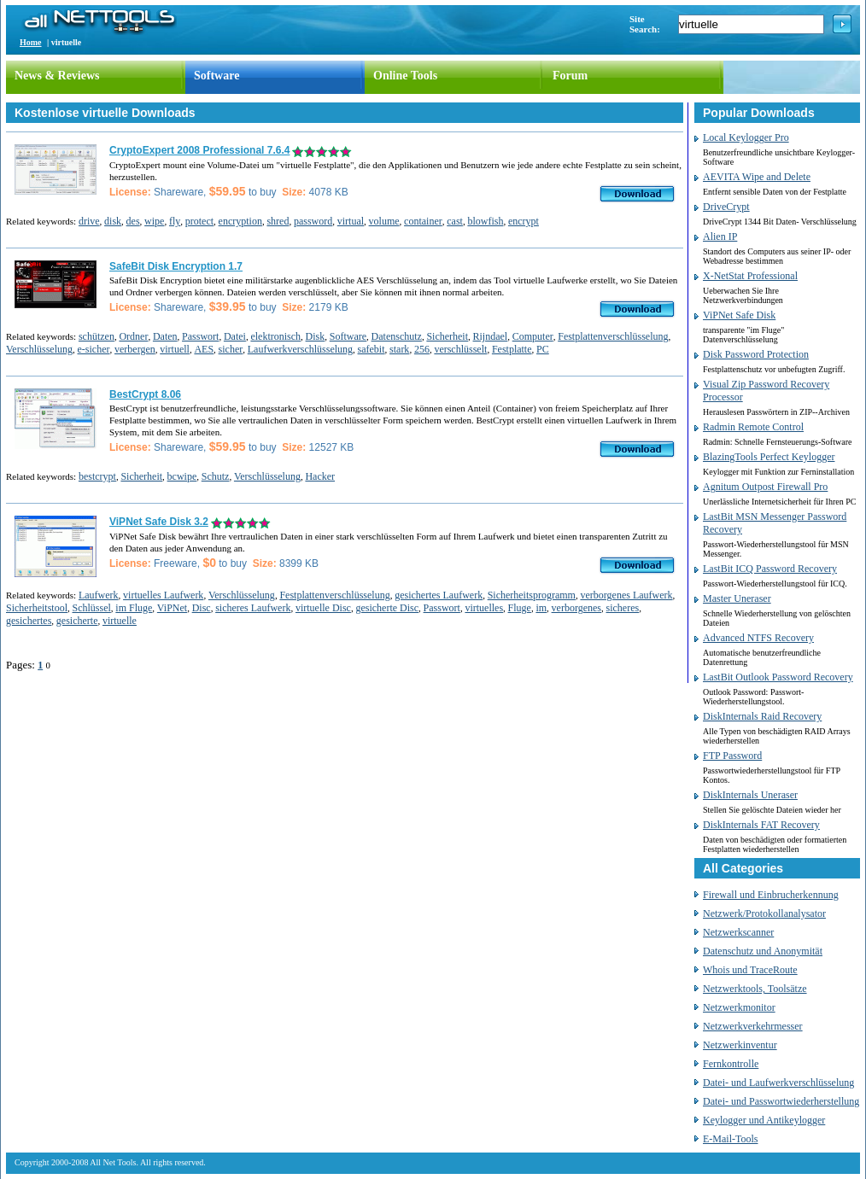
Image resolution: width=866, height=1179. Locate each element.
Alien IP (720, 236)
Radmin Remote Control (753, 427)
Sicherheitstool (36, 608)
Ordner (133, 336)
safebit (371, 349)
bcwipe (182, 476)
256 (422, 349)
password (313, 221)
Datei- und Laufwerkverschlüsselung (778, 1083)
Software (216, 75)
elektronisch (275, 336)
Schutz (216, 476)
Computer (532, 336)
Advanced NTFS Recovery (758, 638)
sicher (231, 349)
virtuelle (119, 621)
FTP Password (732, 756)
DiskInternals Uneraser (750, 795)
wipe (154, 221)
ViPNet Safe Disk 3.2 (158, 522)
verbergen (134, 349)
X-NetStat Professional (750, 276)
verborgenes (576, 608)
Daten (165, 336)
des (133, 221)
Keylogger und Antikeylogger (764, 1120)
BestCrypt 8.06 (145, 394)
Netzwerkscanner (738, 932)
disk (112, 221)
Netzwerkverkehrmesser (753, 1026)
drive (89, 221)
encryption (240, 221)
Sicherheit (447, 336)
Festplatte (512, 349)
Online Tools (405, 75)
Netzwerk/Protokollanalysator (764, 913)
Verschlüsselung (39, 349)
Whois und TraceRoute (750, 970)
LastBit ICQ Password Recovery (770, 569)
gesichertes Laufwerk (439, 595)
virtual (350, 221)
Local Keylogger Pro (746, 137)
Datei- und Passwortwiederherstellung (781, 1101)
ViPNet (172, 608)
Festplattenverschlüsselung (613, 336)
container (423, 221)
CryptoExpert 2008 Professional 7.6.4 (199, 150)
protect (199, 221)
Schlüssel (92, 608)
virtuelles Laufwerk (163, 595)
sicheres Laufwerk (252, 608)
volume (384, 221)
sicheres (623, 608)
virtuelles (484, 608)
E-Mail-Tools (730, 1139)
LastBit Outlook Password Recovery (778, 677)
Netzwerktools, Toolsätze (755, 989)
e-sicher (94, 349)
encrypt (523, 221)
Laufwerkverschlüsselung (300, 349)
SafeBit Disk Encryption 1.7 (176, 266)
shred (277, 221)
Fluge (519, 608)
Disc (201, 608)
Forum (570, 75)
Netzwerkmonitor (739, 1007)
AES (204, 349)
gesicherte (77, 621)
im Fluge (133, 608)
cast (455, 221)
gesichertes (28, 621)
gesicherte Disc (386, 608)
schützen (96, 336)
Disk (315, 336)
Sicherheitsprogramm (532, 595)
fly (174, 221)
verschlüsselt (460, 349)
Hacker (320, 476)
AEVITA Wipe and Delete (756, 177)
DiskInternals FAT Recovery (761, 825)
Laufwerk (99, 595)
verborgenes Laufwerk (626, 595)
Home (31, 42)
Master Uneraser (737, 598)
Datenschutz (397, 336)
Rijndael (490, 336)
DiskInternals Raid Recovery (762, 716)
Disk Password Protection (756, 354)
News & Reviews (57, 75)
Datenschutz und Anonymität (762, 951)
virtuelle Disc (323, 608)
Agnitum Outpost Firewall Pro (765, 487)
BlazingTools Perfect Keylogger (768, 457)
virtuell (175, 349)
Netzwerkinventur (740, 1045)
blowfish (485, 221)
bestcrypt (97, 476)
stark (399, 349)
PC (542, 349)
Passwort (200, 336)
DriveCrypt (726, 207)
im (541, 608)
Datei (235, 336)
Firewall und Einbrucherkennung (771, 895)
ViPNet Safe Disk (739, 315)
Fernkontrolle (730, 1064)
